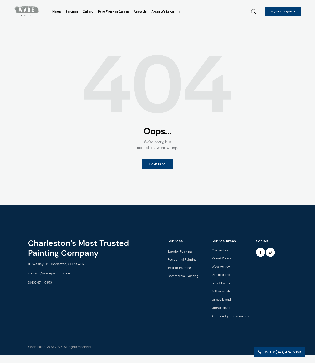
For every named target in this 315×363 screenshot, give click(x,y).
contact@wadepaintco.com (50, 275)
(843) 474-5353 (40, 284)
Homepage (157, 165)
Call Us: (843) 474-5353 (282, 352)
